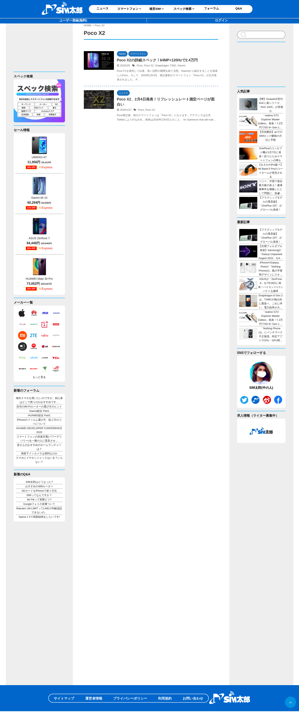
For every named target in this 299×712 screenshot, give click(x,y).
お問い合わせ (193, 698)
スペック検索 (182, 8)
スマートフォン (127, 8)
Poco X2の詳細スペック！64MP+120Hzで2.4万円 (157, 60)
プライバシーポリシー (130, 698)
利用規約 (165, 698)
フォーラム (211, 8)
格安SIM (155, 8)
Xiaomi (181, 65)
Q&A (238, 8)
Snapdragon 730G (165, 65)
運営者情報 (93, 698)
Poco (140, 65)
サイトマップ (64, 698)
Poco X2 (149, 65)
